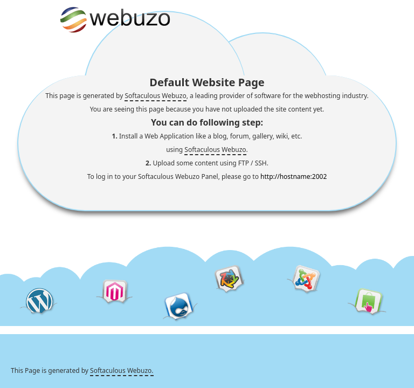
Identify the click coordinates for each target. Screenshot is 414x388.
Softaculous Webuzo (155, 95)
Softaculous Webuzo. (121, 370)
